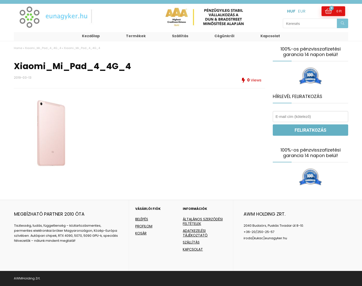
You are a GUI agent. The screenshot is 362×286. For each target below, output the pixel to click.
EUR (301, 11)
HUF (291, 11)
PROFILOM (143, 226)
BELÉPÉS (141, 219)
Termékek (136, 35)
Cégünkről (224, 35)
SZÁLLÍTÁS (191, 242)
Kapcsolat (270, 35)
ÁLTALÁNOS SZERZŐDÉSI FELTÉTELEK (203, 221)
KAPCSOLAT (193, 249)
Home (18, 48)
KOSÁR (141, 233)
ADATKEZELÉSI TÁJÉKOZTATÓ (195, 233)
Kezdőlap (91, 35)
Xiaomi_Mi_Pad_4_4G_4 (43, 48)
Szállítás (180, 35)
